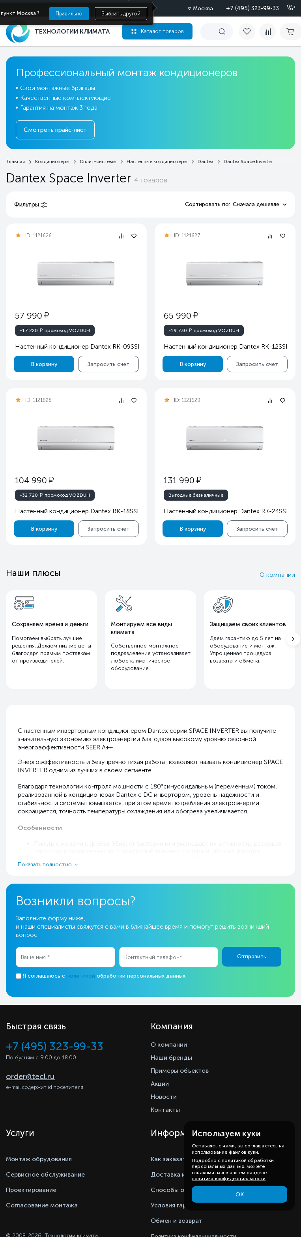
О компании (277, 574)
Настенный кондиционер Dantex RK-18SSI (77, 511)
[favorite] (249, 31)
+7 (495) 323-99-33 (252, 8)
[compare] (267, 31)
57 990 (32, 315)
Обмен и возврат (176, 1220)
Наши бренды (171, 1057)
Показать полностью (45, 864)
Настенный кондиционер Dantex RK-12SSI (225, 346)
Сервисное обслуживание (45, 1174)
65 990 (180, 315)
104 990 (34, 480)
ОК (240, 1194)
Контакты (165, 1109)
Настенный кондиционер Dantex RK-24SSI (225, 511)
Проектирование (31, 1190)
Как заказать (170, 1159)
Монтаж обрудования (39, 1159)
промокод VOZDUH (55, 330)
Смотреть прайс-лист (55, 129)
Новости (164, 1096)
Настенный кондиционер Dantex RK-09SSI (77, 346)
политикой (81, 975)
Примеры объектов (180, 1070)
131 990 (182, 480)
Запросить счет (108, 364)
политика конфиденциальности (228, 1178)
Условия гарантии (177, 1205)
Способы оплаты (177, 1190)
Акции (160, 1083)
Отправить (251, 956)
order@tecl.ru (30, 1076)
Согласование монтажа (42, 1205)
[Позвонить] (286, 8)
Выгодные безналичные (195, 495)
